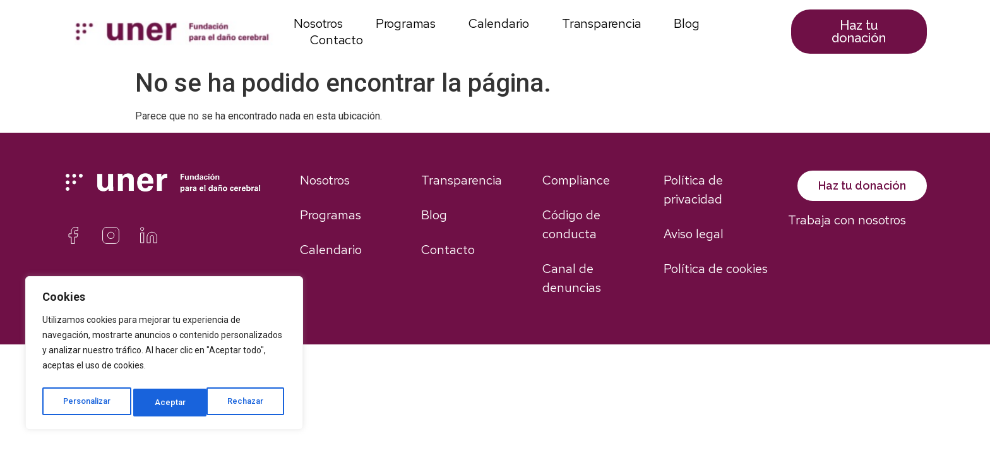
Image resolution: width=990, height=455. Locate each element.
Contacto (336, 40)
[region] (164, 356)
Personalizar (87, 402)
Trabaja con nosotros (847, 234)
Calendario (498, 23)
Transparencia (601, 23)
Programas (406, 23)
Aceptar (252, 402)
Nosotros (318, 23)
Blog (686, 23)
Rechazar (175, 402)
